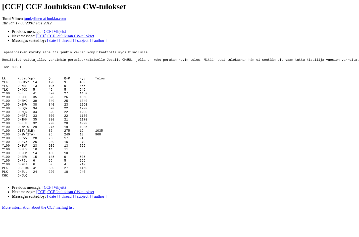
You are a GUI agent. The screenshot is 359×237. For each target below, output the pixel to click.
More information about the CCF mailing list (38, 233)
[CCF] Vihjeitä (54, 31)
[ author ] (99, 40)
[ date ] (52, 40)
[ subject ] (83, 40)
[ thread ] (66, 40)
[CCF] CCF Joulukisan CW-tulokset (65, 36)
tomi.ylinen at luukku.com (45, 18)
